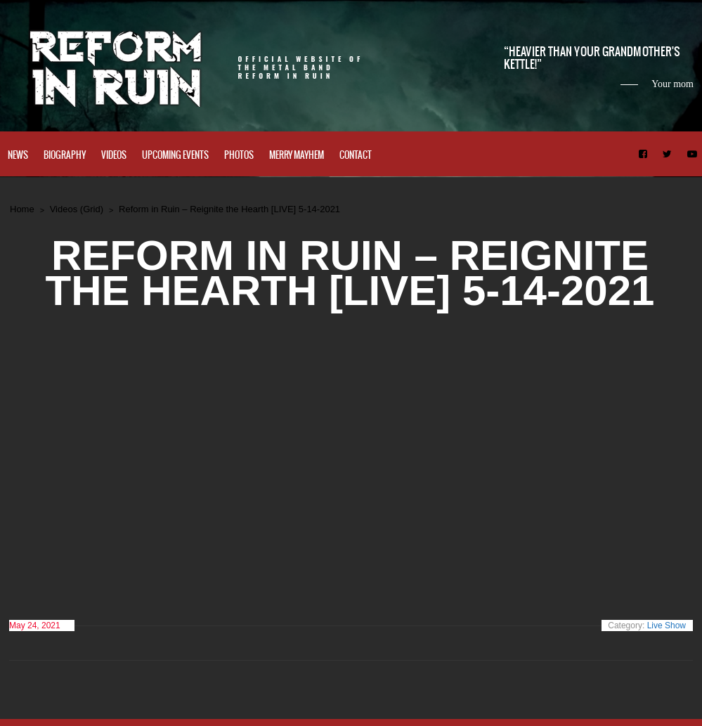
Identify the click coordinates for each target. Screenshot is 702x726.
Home (22, 209)
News (18, 155)
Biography (65, 155)
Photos (239, 155)
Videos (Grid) (76, 209)
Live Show (666, 625)
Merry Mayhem (296, 155)
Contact (355, 155)
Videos (113, 155)
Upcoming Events (175, 155)
